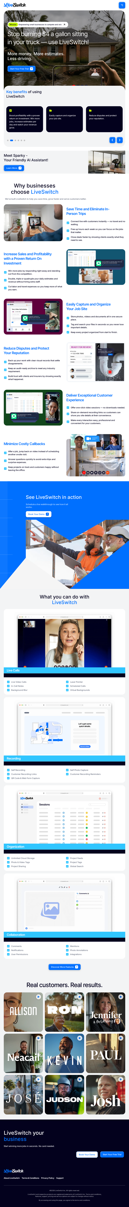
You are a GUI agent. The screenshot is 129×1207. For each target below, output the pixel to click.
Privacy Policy (47, 1178)
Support (59, 1178)
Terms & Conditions (30, 1178)
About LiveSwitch (12, 1178)
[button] (112, 140)
